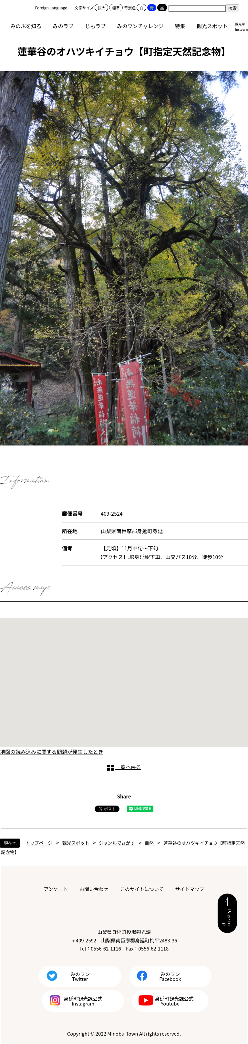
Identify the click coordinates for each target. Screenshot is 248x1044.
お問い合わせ (93, 888)
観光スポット (212, 26)
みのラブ (63, 26)
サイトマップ (189, 888)
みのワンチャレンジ (140, 26)
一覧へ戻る (128, 767)
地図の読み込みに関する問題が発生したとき (51, 751)
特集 (180, 26)
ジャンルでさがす (117, 843)
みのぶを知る (25, 26)
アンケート (56, 888)
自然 (149, 843)
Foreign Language (51, 7)
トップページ (39, 843)
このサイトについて (142, 888)
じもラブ (95, 26)
